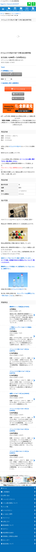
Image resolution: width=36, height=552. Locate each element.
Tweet (3, 67)
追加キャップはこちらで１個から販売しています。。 (18, 260)
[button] (3, 9)
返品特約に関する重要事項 (10, 83)
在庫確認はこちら (7, 71)
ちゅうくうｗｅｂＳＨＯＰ (9, 4)
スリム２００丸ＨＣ (15, 146)
